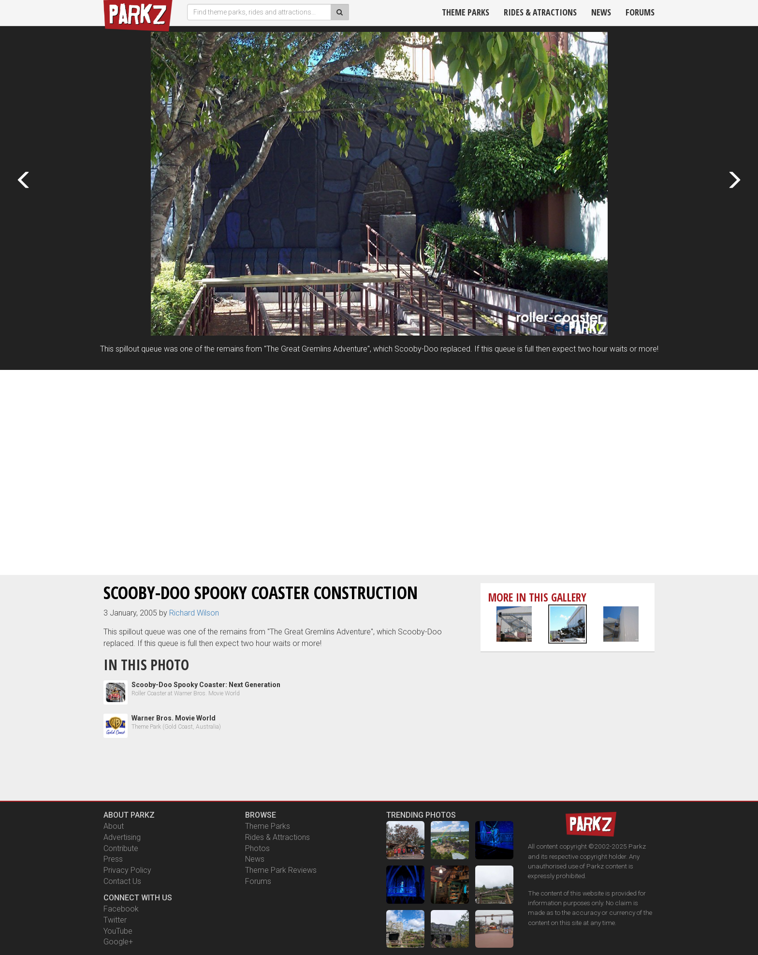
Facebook (121, 908)
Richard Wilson (194, 612)
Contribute (120, 848)
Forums (640, 12)
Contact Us (122, 881)
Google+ (118, 941)
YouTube (117, 931)
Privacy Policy (127, 870)
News (601, 12)
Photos (257, 848)
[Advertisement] (379, 445)
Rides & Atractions (540, 12)
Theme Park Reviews (281, 870)
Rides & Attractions (277, 837)
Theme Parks (465, 12)
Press (113, 859)
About (113, 826)
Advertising (122, 837)
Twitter (115, 920)
